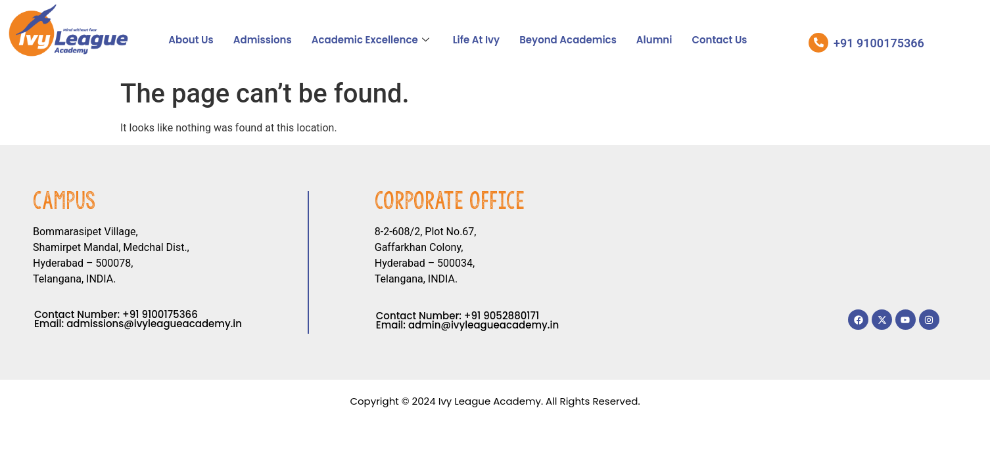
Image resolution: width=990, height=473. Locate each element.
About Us (190, 40)
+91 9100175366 (160, 314)
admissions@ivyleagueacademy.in (154, 323)
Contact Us (719, 40)
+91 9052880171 (501, 316)
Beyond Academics (568, 40)
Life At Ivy (476, 40)
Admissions (262, 40)
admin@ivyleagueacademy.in (483, 325)
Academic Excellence (370, 40)
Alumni (654, 40)
